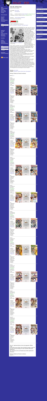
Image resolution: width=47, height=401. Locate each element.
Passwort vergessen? (4, 53)
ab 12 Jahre (16, 70)
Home (2, 7)
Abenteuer (15, 71)
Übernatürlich (28, 71)
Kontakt (2, 40)
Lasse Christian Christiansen (20, 17)
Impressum (3, 41)
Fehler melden (5, 57)
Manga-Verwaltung (4, 20)
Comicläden (3, 21)
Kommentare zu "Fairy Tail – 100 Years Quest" (20, 25)
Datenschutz (3, 42)
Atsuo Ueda (17, 10)
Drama (19, 71)
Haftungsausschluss (4, 43)
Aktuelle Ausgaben (4, 8)
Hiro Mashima (17, 11)
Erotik (22, 71)
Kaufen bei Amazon (12, 93)
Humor (24, 71)
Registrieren (3, 52)
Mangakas (3, 16)
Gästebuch (3, 30)
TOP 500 (2, 31)
